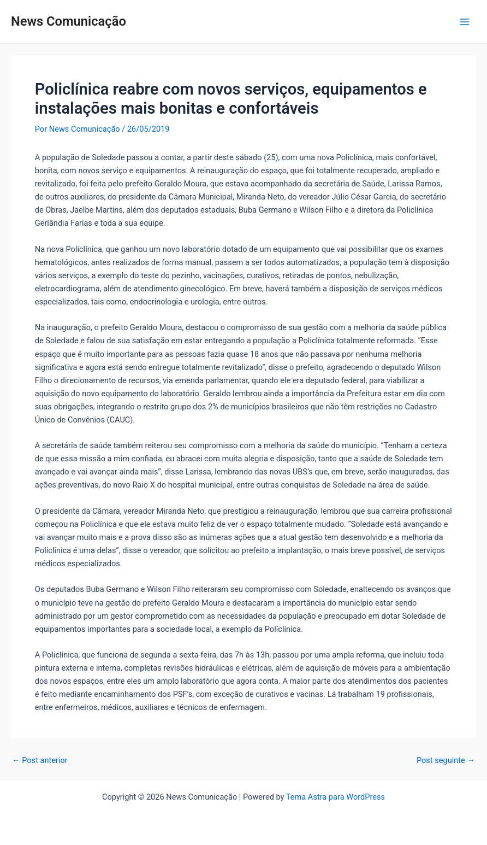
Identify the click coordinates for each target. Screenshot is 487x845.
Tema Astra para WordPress (335, 797)
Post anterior (40, 760)
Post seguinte (446, 760)
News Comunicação (68, 21)
